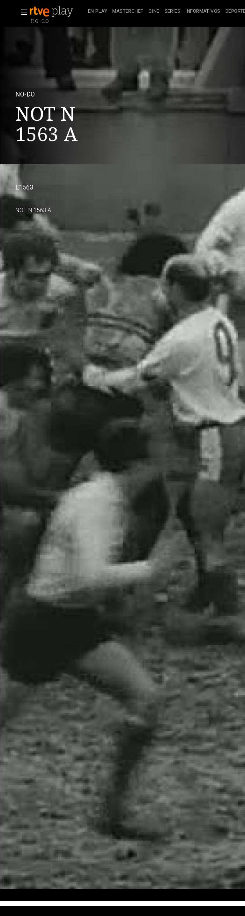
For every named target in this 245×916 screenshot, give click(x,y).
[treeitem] (97, 11)
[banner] (57, 11)
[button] (22, 12)
